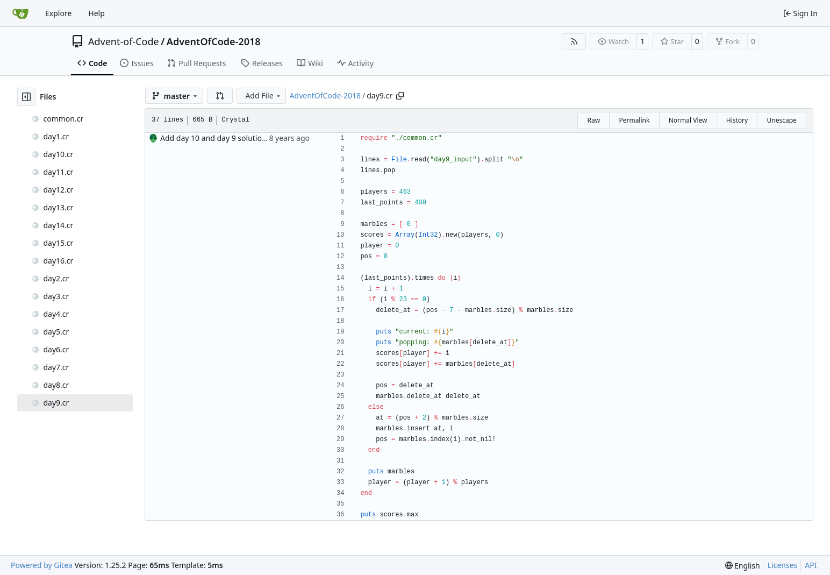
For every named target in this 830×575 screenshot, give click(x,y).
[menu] (742, 565)
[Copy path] (400, 96)
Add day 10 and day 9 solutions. (216, 138)
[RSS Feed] (574, 41)
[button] (220, 96)
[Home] (20, 13)
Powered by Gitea (42, 565)
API (811, 565)
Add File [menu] (263, 95)
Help (96, 13)
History (737, 120)
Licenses (783, 565)
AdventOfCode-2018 (214, 41)
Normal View (688, 120)
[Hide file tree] (26, 97)
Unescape (781, 120)
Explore (58, 13)
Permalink (634, 120)
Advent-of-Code (123, 41)
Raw (593, 120)
